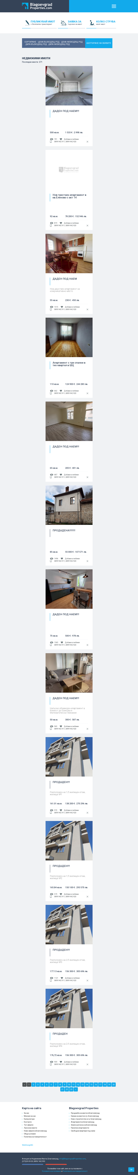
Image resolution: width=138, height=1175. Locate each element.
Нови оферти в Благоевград (35, 1131)
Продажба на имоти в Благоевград (85, 1113)
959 (55, 1062)
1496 (56, 559)
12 (78, 1085)
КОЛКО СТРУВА (106, 24)
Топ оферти (28, 1125)
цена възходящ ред (49, 42)
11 (74, 1085)
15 (91, 1085)
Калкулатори (29, 1119)
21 (62, 1089)
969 (55, 726)
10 (69, 1085)
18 (105, 1085)
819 (55, 223)
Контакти (28, 1122)
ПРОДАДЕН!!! (61, 782)
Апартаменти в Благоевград (82, 1122)
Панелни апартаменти (80, 1128)
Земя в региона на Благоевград (84, 1125)
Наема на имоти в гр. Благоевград (85, 1116)
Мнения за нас (30, 1116)
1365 (56, 642)
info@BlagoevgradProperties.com (72, 1159)
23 (71, 1089)
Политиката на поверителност (75, 1171)
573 (55, 894)
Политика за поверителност (35, 1137)
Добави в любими (71, 139)
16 (96, 1085)
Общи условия (30, 1134)
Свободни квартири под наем (83, 1131)
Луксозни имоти (30, 1128)
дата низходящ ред (59, 44)
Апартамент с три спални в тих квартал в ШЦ (69, 364)
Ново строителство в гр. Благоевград (86, 1119)
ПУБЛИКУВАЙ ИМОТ (44, 24)
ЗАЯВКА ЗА (76, 24)
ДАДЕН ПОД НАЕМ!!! (66, 111)
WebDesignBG (27, 1145)
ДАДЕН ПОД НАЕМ (65, 279)
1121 (56, 978)
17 (100, 1085)
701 (55, 139)
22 (67, 1089)
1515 (56, 307)
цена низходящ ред (72, 42)
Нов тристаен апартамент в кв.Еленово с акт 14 (69, 196)
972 (55, 810)
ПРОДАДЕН (60, 1034)
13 (82, 1085)
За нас (26, 1113)
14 (87, 1085)
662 (55, 391)
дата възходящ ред (36, 44)
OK (131, 1170)
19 (109, 1085)
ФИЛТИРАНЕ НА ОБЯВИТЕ (98, 43)
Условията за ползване (51, 1171)
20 (114, 1085)
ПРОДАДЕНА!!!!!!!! (64, 530)
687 (55, 475)
